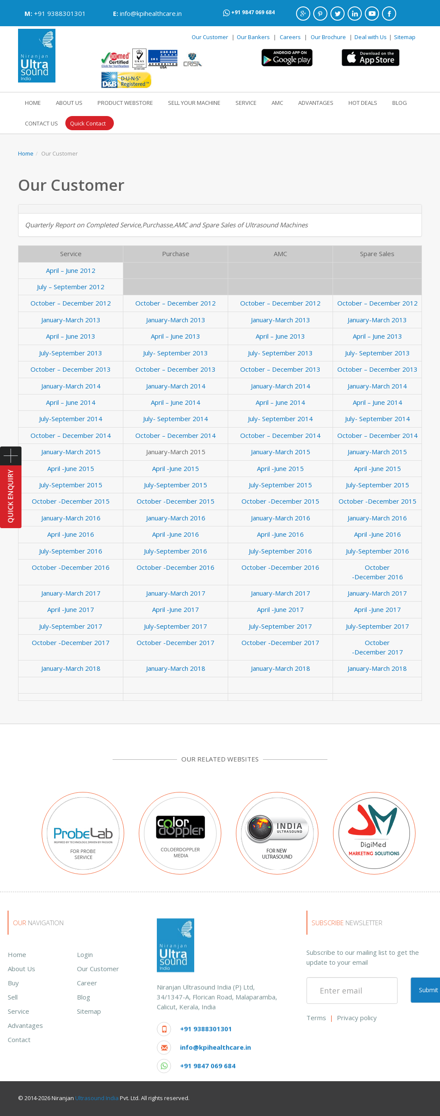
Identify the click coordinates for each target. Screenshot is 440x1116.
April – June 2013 (70, 336)
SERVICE (246, 103)
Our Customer (210, 37)
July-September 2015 (70, 484)
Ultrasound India (97, 1098)
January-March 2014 (71, 386)
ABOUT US (69, 103)
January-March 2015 (71, 451)
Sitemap (405, 37)
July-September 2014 (70, 418)
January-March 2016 (71, 518)
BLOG (399, 103)
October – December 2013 (71, 369)
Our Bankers (253, 37)
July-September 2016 (70, 551)
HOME (33, 103)
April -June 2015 (70, 468)
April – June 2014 (70, 402)
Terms (404, 1017)
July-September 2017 (70, 626)
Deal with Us (370, 37)
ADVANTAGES (315, 103)
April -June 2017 (70, 609)
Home (26, 153)
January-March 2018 (71, 668)
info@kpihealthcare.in (151, 13)
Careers (290, 37)
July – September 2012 (70, 286)
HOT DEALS (362, 103)
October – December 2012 (71, 303)
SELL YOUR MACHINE (194, 103)
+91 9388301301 (60, 13)
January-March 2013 (71, 319)
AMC (277, 103)
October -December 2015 (71, 501)
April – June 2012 (70, 270)
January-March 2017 (71, 593)
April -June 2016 (70, 534)
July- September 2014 (175, 418)
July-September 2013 (70, 353)
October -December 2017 (71, 642)
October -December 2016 (71, 567)
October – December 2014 (71, 435)
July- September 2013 (175, 353)
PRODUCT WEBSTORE (125, 103)
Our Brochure (329, 37)
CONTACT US (41, 123)
